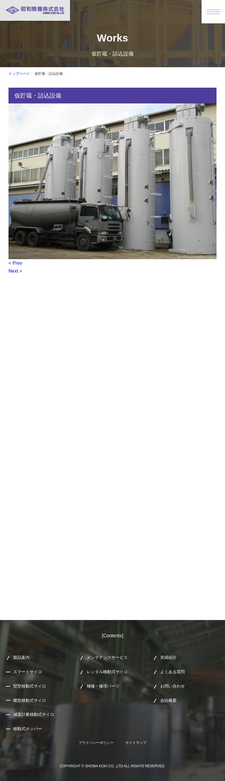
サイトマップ (135, 743)
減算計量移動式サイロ (33, 714)
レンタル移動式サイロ (107, 671)
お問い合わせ (172, 686)
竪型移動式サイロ (29, 686)
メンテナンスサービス (107, 657)
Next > (15, 271)
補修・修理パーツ (103, 686)
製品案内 (21, 657)
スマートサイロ (27, 671)
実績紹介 (168, 657)
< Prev (15, 263)
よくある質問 (172, 671)
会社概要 (168, 700)
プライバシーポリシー (96, 743)
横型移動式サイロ (29, 700)
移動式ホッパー (27, 728)
